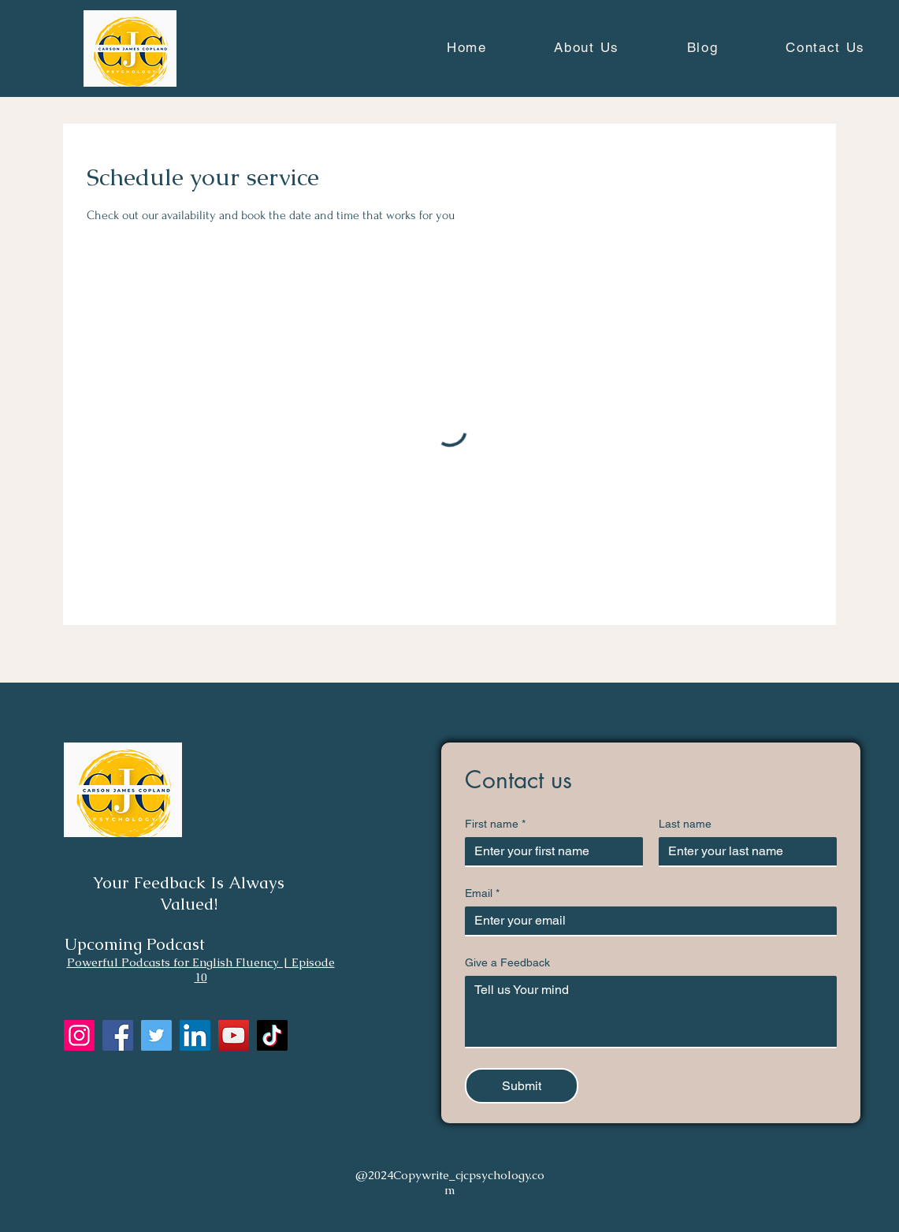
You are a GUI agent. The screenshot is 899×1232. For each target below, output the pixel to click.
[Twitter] (156, 1035)
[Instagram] (79, 1035)
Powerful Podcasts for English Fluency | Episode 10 (201, 969)
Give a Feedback (507, 962)
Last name (685, 823)
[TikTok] (272, 1035)
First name (495, 824)
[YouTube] (233, 1035)
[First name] (549, 851)
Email (482, 893)
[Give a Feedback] (651, 1011)
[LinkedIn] (195, 1035)
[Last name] (743, 851)
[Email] (646, 920)
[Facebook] (117, 1035)
